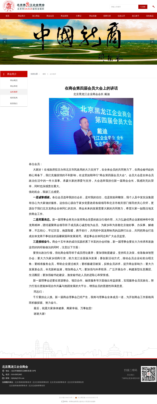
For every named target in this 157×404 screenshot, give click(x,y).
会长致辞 (53, 74)
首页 (44, 74)
